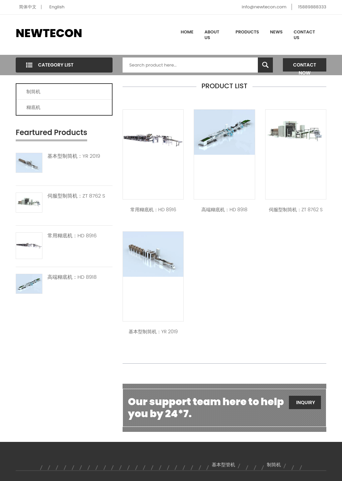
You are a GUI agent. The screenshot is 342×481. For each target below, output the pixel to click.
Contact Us (304, 35)
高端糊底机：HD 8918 (72, 277)
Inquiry (305, 402)
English (56, 7)
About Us (211, 35)
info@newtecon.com (264, 7)
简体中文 (27, 7)
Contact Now (304, 67)
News (276, 32)
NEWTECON (49, 33)
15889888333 (312, 7)
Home (187, 32)
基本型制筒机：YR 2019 (73, 156)
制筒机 (33, 91)
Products (247, 32)
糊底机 (33, 107)
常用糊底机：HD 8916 (72, 235)
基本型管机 (223, 464)
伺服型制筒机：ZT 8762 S (76, 196)
